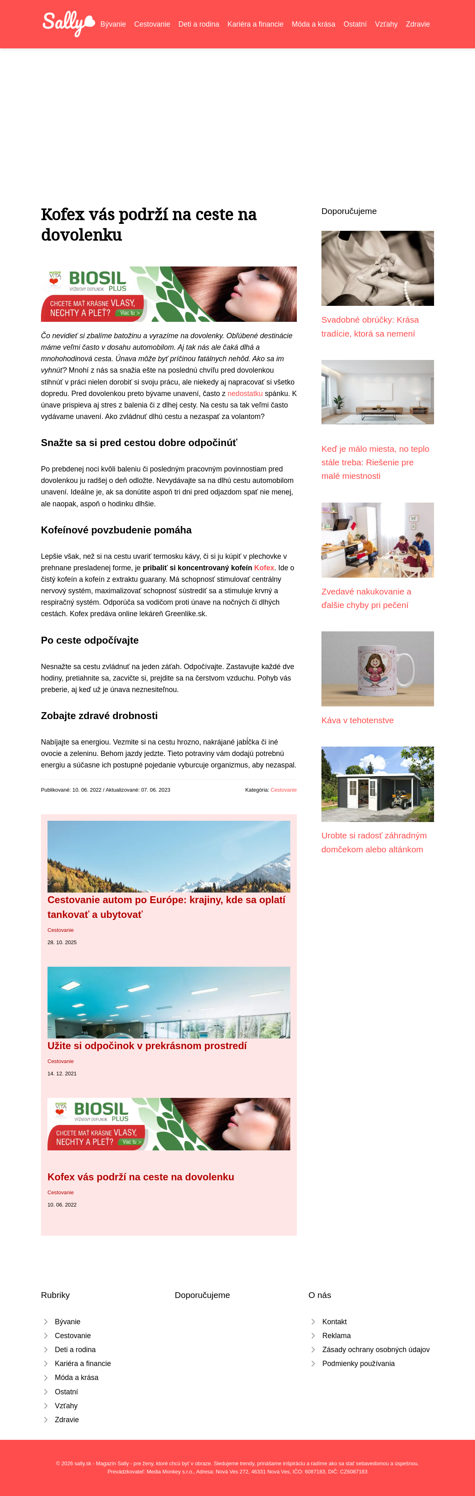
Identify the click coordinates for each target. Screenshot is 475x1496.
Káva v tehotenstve (357, 720)
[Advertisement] (237, 109)
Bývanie (113, 24)
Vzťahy (386, 24)
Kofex (264, 568)
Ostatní (355, 24)
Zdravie (418, 24)
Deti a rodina (199, 24)
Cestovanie (152, 24)
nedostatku (245, 393)
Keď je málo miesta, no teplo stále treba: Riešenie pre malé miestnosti (375, 462)
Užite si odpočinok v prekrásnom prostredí (147, 1045)
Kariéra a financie (256, 24)
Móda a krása (314, 24)
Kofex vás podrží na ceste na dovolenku (141, 1176)
